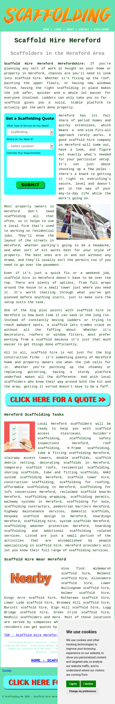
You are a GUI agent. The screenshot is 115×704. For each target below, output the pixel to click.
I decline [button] (88, 683)
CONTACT (84, 29)
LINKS (57, 29)
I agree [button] (73, 683)
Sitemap (6, 670)
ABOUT (70, 29)
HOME (46, 29)
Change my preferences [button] (82, 691)
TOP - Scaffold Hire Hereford (31, 635)
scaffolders (81, 424)
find (80, 568)
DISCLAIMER (101, 29)
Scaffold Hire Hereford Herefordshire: (44, 63)
